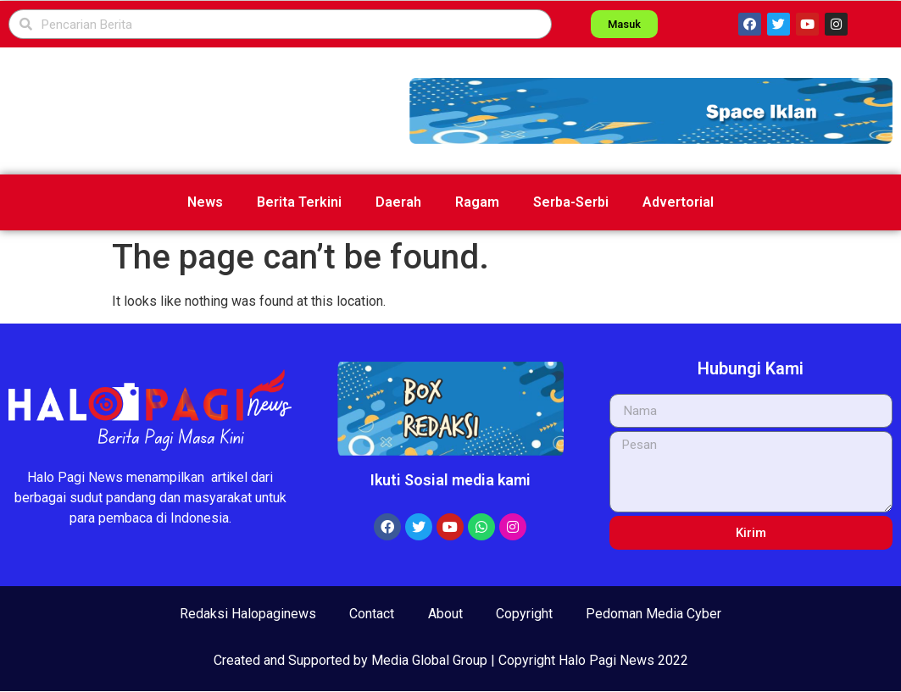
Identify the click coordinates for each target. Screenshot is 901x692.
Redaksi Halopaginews (247, 614)
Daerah (398, 202)
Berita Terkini (299, 202)
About (445, 614)
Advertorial (678, 202)
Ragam (477, 202)
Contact (371, 614)
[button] (651, 111)
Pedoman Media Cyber (655, 614)
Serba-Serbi (571, 202)
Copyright (525, 614)
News (205, 202)
